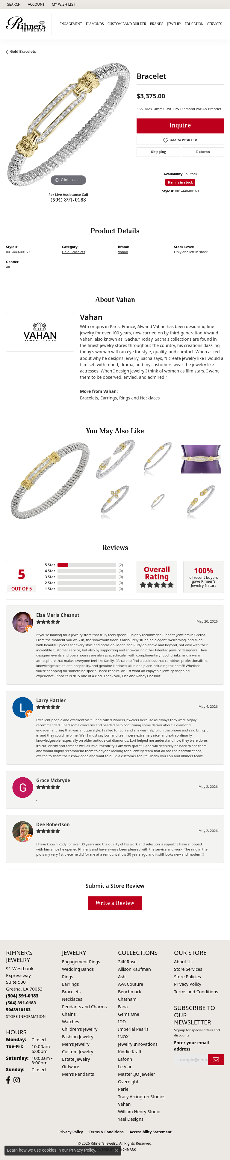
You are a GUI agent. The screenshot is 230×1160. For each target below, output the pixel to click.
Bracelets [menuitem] (71, 991)
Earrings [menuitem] (70, 984)
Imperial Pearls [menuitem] (133, 1029)
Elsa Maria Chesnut (57, 615)
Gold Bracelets (23, 51)
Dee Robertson (53, 824)
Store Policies (187, 976)
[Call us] (18, 1009)
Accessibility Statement (151, 1132)
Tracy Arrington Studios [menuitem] (141, 1096)
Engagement (71, 24)
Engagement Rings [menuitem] (81, 961)
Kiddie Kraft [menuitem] (130, 1051)
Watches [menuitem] (70, 1021)
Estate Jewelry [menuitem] (76, 1059)
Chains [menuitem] (69, 1014)
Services (214, 24)
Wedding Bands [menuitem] (78, 969)
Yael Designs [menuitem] (130, 1119)
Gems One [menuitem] (128, 1014)
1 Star (50, 588)
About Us (183, 961)
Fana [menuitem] (123, 1006)
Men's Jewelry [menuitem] (76, 1044)
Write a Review (115, 903)
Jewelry (174, 24)
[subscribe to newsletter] (216, 1059)
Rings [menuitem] (67, 976)
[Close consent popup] (116, 1150)
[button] (13, 4)
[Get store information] (26, 1016)
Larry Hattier (51, 700)
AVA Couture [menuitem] (130, 984)
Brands (157, 24)
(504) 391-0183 (68, 200)
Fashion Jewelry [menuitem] (77, 1036)
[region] (68, 124)
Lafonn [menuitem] (125, 1059)
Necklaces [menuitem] (72, 999)
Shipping (158, 152)
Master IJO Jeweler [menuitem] (136, 1074)
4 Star (50, 570)
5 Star (50, 564)
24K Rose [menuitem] (127, 961)
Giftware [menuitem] (70, 1066)
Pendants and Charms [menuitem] (84, 1006)
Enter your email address (191, 1046)
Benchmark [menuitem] (129, 991)
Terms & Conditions (106, 1132)
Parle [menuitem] (123, 1089)
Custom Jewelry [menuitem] (77, 1051)
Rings (124, 398)
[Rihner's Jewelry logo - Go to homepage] (27, 24)
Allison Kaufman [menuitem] (134, 969)
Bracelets (89, 398)
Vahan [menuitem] (124, 1104)
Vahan (123, 252)
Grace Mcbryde (53, 780)
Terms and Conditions (196, 991)
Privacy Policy (187, 984)
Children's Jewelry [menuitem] (79, 1029)
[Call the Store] (22, 996)
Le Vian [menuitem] (125, 1066)
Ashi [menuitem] (122, 976)
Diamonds (95, 24)
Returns (203, 152)
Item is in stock (180, 182)
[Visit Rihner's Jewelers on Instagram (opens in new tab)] (16, 1080)
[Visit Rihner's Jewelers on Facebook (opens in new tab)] (8, 1080)
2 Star (50, 582)
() (121, 564)
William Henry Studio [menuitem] (139, 1111)
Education (194, 24)
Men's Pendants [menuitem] (78, 1074)
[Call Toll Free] (21, 1003)
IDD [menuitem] (122, 1021)
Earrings (108, 398)
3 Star (50, 576)
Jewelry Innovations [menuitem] (138, 1044)
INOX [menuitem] (123, 1036)
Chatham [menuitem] (127, 999)
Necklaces (150, 398)
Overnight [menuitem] (128, 1081)
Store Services (188, 969)
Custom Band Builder (127, 24)
